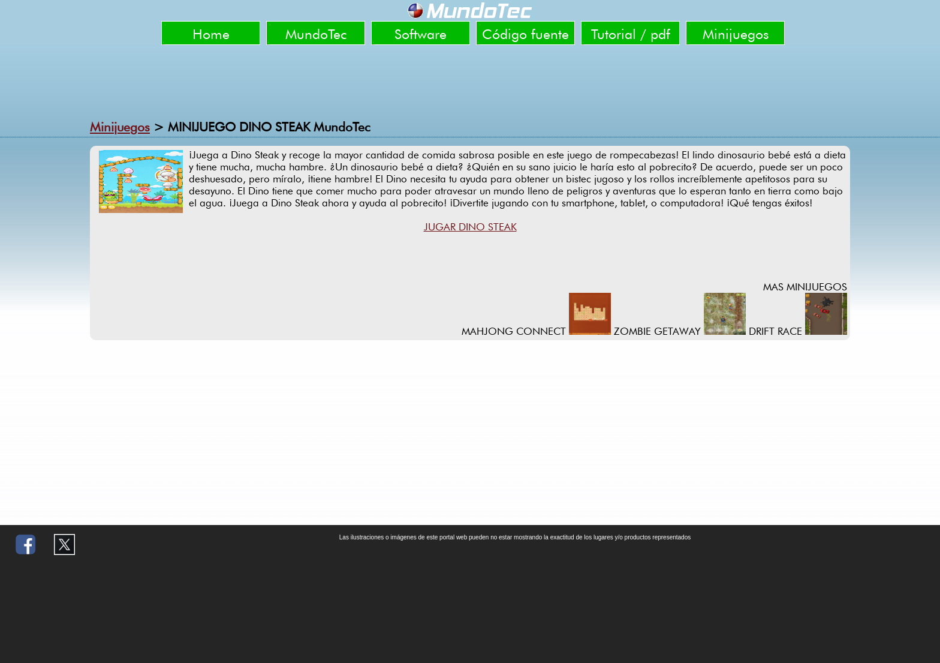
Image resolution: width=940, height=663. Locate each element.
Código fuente (525, 34)
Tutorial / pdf (630, 34)
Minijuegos (736, 34)
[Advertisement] (470, 81)
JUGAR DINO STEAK (470, 227)
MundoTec (316, 34)
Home (211, 34)
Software (420, 34)
